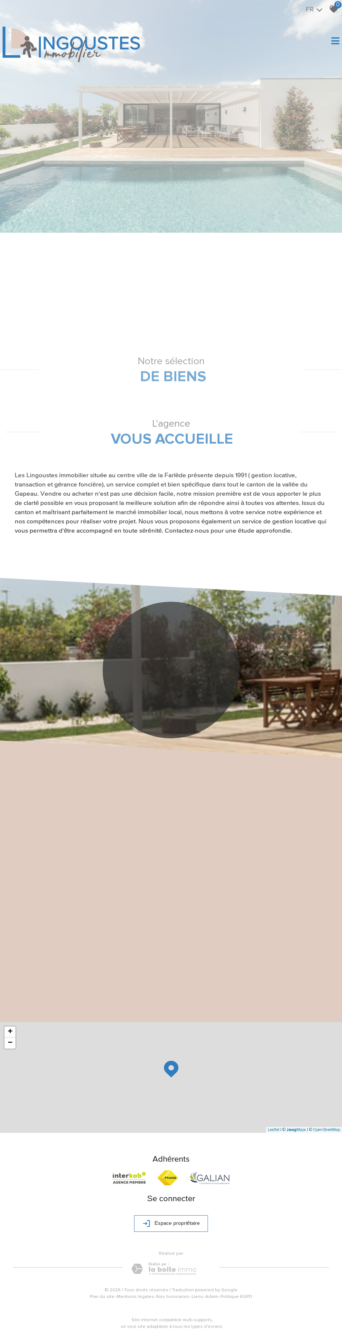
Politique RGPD (236, 1296)
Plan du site (102, 1296)
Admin (211, 1296)
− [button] (10, 1043)
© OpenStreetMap (324, 1129)
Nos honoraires (172, 1296)
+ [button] (10, 1032)
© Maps (294, 1129)
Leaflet (273, 1129)
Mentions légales (135, 1296)
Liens (197, 1296)
